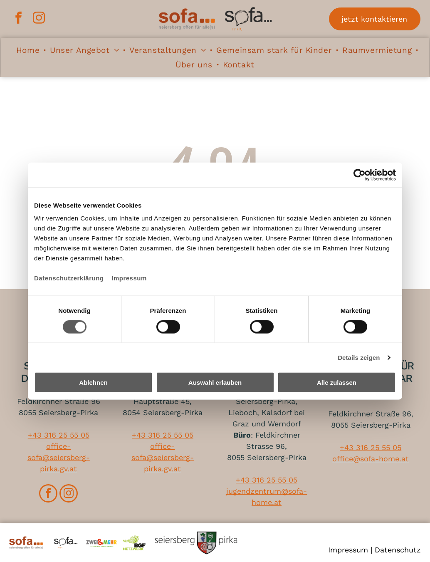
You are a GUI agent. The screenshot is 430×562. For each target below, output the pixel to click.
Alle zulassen (336, 382)
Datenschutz (398, 549)
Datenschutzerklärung (69, 278)
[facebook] (18, 19)
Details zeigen (359, 357)
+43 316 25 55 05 (58, 435)
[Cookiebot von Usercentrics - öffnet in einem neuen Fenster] (359, 174)
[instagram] (38, 19)
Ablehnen (93, 382)
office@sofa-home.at (370, 458)
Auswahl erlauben (215, 382)
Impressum (129, 278)
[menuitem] (29, 50)
